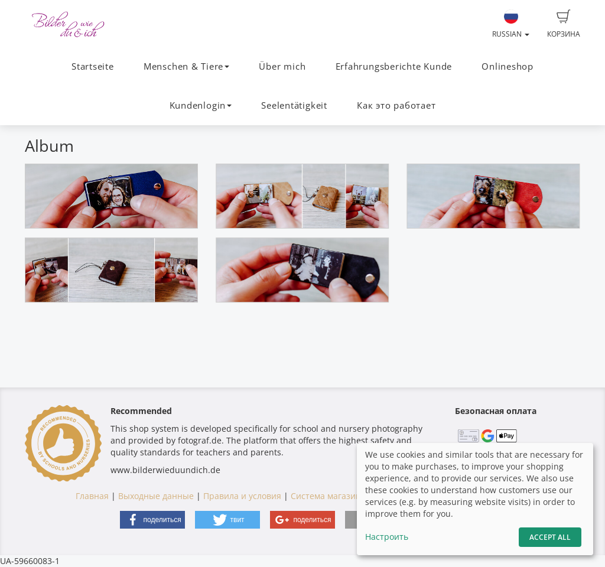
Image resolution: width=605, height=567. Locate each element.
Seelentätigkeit (294, 105)
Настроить (386, 536)
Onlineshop (508, 66)
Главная (92, 495)
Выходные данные (156, 495)
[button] (152, 520)
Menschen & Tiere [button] (186, 66)
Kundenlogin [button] (201, 105)
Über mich (282, 66)
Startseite (92, 66)
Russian (510, 24)
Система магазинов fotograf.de (354, 495)
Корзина (563, 24)
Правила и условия (242, 495)
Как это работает (396, 105)
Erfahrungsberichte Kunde (394, 66)
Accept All (550, 537)
